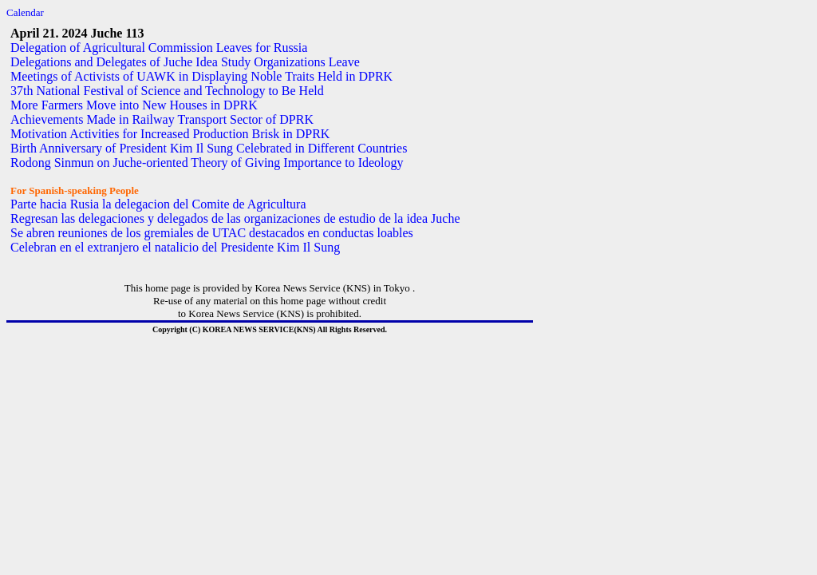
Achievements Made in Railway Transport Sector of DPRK (162, 119)
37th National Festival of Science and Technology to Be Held (167, 90)
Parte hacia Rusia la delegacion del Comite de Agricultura (158, 204)
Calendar (25, 12)
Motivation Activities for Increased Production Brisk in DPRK (170, 134)
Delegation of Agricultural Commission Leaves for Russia (158, 47)
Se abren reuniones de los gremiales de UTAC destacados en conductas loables (211, 233)
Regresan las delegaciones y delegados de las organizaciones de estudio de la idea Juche (235, 218)
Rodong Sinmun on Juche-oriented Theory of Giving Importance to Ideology (207, 162)
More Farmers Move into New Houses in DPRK (134, 105)
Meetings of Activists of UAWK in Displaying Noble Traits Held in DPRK (201, 76)
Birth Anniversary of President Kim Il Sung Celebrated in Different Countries (208, 148)
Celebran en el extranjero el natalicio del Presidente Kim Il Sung (175, 247)
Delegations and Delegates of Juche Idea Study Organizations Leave (185, 62)
